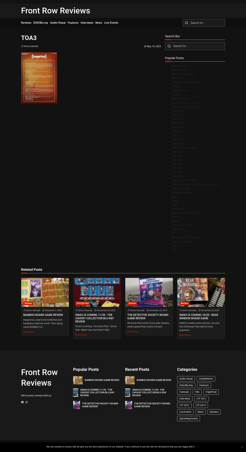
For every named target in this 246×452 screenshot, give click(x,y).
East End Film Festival (185, 102)
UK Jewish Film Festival (186, 237)
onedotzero (179, 209)
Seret (175, 221)
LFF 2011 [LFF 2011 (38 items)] (202, 398)
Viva (174, 245)
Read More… (29, 331)
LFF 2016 (177, 172)
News (175, 200)
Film (174, 135)
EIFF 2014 (178, 119)
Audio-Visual (179, 66)
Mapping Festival (182, 192)
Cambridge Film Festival (186, 82)
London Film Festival (184, 180)
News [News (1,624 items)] (200, 411)
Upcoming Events (182, 241)
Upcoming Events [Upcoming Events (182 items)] (188, 418)
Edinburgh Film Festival (186, 106)
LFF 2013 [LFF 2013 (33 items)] (201, 405)
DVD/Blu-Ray (179, 98)
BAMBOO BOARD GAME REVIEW (43, 315)
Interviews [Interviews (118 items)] (184, 398)
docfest (176, 94)
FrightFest (178, 143)
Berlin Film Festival (183, 74)
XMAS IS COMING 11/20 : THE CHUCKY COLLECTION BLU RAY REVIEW (94, 318)
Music (175, 196)
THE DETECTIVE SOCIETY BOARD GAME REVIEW (147, 316)
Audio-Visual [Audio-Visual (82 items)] (186, 378)
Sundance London (183, 225)
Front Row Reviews (55, 10)
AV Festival (178, 70)
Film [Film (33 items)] (197, 392)
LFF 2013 (177, 164)
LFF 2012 (177, 160)
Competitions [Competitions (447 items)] (206, 378)
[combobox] (203, 23)
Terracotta (178, 229)
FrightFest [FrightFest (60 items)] (211, 392)
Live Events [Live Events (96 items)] (185, 411)
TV (173, 233)
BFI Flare (177, 78)
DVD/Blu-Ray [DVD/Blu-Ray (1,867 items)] (186, 385)
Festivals (177, 131)
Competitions (180, 90)
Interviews (178, 151)
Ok (198, 446)
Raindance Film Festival (186, 213)
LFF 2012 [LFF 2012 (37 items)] (184, 405)
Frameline (178, 139)
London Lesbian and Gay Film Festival (195, 184)
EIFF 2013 (178, 115)
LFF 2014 (177, 168)
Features (177, 127)
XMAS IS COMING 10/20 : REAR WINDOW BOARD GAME (198, 316)
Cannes (176, 86)
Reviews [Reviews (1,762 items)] (214, 411)
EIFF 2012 (178, 110)
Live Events (179, 176)
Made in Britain (181, 188)
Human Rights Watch (184, 147)
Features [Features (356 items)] (204, 385)
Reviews (177, 217)
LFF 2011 (177, 155)
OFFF (175, 204)
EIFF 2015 (178, 123)
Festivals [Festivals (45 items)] (184, 392)
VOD (174, 249)
